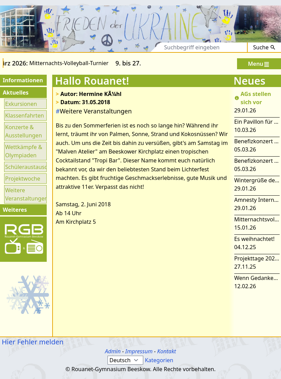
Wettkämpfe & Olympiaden (23, 151)
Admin (113, 351)
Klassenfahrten (24, 115)
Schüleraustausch (25, 167)
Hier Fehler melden (32, 341)
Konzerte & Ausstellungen (23, 131)
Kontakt (166, 351)
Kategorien (159, 360)
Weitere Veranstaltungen (25, 194)
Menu (259, 64)
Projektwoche (22, 178)
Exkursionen (21, 104)
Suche (264, 47)
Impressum (139, 351)
